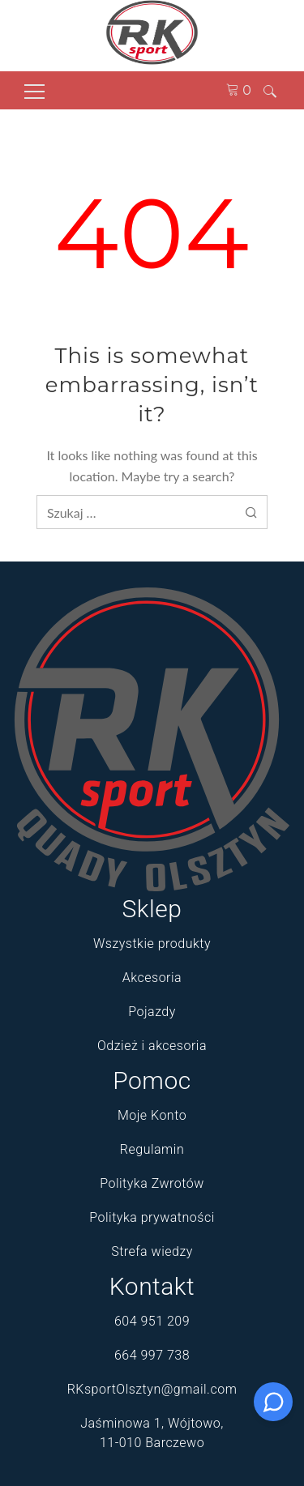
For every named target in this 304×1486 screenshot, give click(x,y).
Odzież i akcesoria (152, 1045)
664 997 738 (152, 1355)
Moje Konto (152, 1115)
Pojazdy (152, 1011)
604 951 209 (152, 1321)
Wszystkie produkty (152, 943)
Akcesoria (152, 977)
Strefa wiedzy (152, 1251)
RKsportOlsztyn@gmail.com (152, 1389)
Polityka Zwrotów (152, 1183)
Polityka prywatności (151, 1217)
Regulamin (152, 1149)
